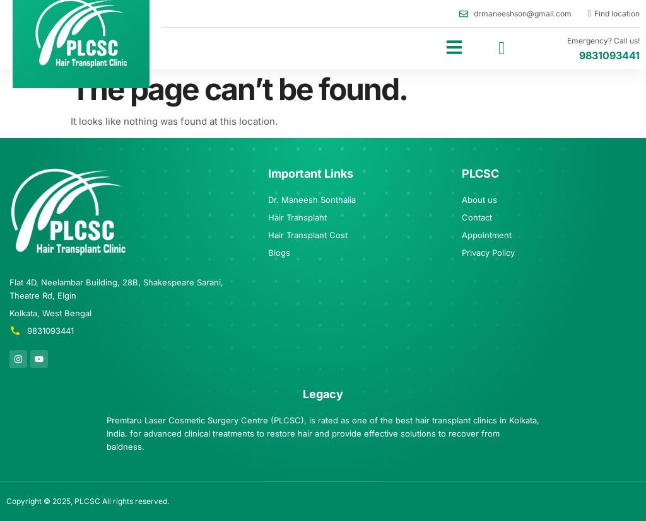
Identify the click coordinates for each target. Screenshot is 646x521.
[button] (454, 47)
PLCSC (87, 501)
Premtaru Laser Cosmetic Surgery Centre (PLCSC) (205, 420)
